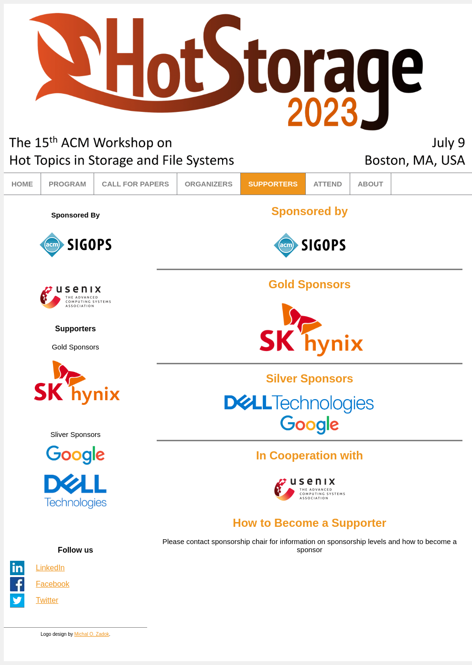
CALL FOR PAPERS (135, 184)
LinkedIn (50, 568)
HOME (22, 184)
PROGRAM (67, 184)
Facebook (52, 584)
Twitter (47, 600)
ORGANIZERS (209, 184)
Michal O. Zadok (92, 634)
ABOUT (370, 184)
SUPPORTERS (273, 184)
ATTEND (327, 184)
